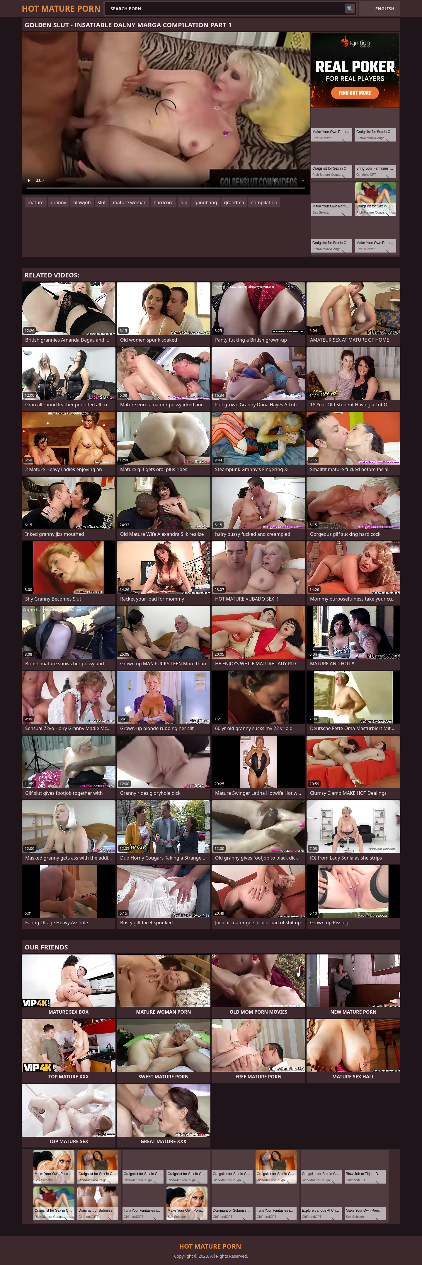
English (384, 8)
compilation (264, 202)
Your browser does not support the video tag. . (166, 113)
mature (36, 202)
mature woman (130, 202)
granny (58, 202)
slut (102, 202)
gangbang (205, 202)
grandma (234, 202)
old (184, 202)
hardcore (163, 202)
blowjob (82, 202)
